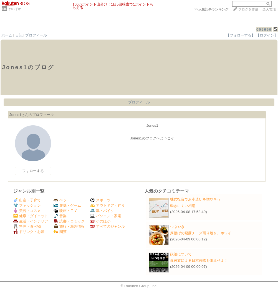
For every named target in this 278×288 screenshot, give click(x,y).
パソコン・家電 (105, 216)
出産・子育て (27, 200)
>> (211, 9)
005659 (264, 29)
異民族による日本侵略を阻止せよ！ (199, 260)
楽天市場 (269, 9)
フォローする (33, 171)
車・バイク (102, 211)
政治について (181, 254)
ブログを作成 (248, 9)
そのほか (14, 9)
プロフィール (36, 35)
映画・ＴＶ (65, 211)
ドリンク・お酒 (28, 232)
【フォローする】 (240, 35)
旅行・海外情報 (69, 226)
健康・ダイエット (30, 216)
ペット (62, 200)
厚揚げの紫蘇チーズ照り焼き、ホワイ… (202, 233)
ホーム (6, 35)
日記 (18, 35)
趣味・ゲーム (67, 205)
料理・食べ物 (27, 226)
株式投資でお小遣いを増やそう (195, 199)
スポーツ (100, 200)
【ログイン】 (267, 35)
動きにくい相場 (182, 206)
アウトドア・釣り (107, 205)
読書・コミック (69, 221)
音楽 (60, 216)
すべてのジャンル (107, 226)
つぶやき (177, 227)
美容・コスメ (27, 211)
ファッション (27, 205)
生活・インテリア (30, 221)
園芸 (60, 232)
